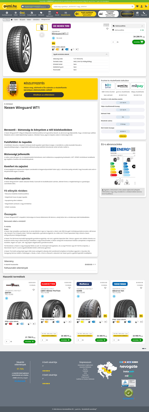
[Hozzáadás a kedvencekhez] (107, 28)
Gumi (16, 19)
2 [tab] (145, 348)
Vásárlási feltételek (85, 367)
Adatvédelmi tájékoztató (85, 365)
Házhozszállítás (119, 26)
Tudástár (85, 371)
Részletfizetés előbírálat (49, 335)
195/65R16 (36, 19)
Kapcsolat (85, 375)
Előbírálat (123, 136)
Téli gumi (22, 19)
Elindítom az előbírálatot (43, 95)
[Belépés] (141, 6)
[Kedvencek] (137, 7)
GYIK (85, 373)
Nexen (29, 19)
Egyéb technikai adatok (61, 54)
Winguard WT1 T (60, 33)
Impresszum (85, 377)
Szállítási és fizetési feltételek (85, 379)
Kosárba (138, 42)
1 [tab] (143, 348)
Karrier (85, 369)
